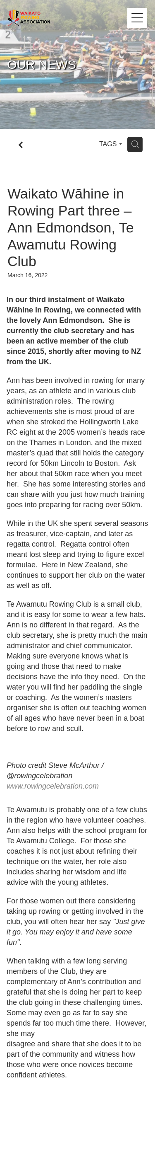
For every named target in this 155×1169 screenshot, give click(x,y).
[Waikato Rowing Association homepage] (68, 18)
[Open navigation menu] (137, 18)
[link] (53, 786)
